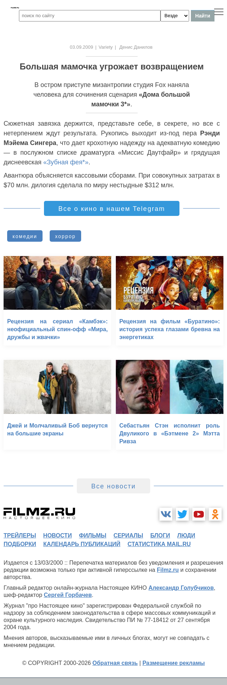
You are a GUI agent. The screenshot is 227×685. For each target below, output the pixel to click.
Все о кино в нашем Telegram (111, 208)
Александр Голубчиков (181, 588)
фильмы (92, 535)
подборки (20, 544)
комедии (25, 236)
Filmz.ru (168, 570)
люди (186, 535)
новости (57, 535)
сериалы (128, 535)
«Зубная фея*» (66, 162)
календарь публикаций (81, 544)
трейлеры (20, 535)
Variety (106, 47)
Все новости (113, 486)
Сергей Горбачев (68, 595)
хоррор (65, 236)
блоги (160, 535)
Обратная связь (115, 663)
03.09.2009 (81, 47)
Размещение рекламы (173, 663)
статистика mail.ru (159, 544)
